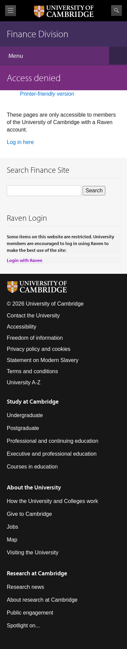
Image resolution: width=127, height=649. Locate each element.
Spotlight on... (23, 625)
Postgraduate (23, 428)
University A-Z (24, 382)
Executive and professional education (52, 454)
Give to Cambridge (29, 514)
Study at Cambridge (33, 401)
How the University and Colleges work (52, 501)
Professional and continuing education (52, 441)
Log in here (20, 142)
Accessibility (21, 327)
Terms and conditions (32, 371)
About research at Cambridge (42, 600)
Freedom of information (35, 338)
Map (12, 540)
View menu (10, 10)
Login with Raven (24, 260)
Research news (25, 587)
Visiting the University (33, 552)
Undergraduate (25, 415)
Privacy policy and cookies (38, 349)
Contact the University (33, 315)
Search (116, 10)
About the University (34, 487)
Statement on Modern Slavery (43, 360)
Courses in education (32, 467)
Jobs (12, 527)
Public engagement (30, 613)
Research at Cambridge (37, 573)
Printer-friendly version (47, 94)
